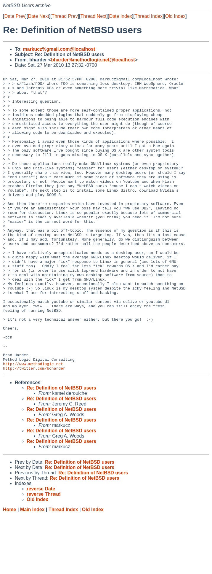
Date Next (38, 16)
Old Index (175, 16)
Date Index (120, 16)
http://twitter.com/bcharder (34, 427)
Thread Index (149, 16)
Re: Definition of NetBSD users (61, 446)
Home (9, 568)
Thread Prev (65, 16)
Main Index (32, 568)
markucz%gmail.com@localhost (59, 49)
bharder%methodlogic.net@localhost (93, 59)
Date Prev (14, 16)
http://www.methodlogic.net (33, 421)
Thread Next (93, 16)
